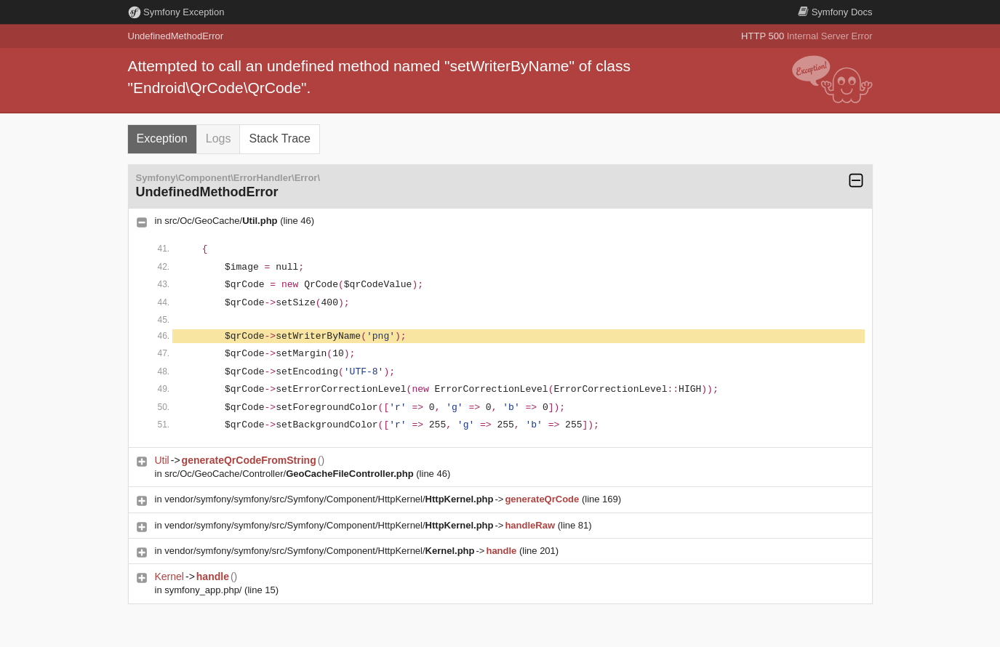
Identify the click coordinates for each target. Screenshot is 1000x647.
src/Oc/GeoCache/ (220, 220)
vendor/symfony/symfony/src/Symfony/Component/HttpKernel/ (328, 499)
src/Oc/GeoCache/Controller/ (288, 473)
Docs (835, 12)
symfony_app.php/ (202, 589)
